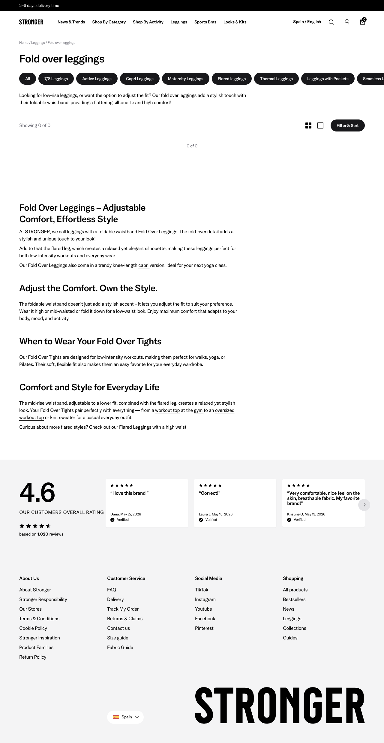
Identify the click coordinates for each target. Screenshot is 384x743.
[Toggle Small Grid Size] (308, 125)
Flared (126, 427)
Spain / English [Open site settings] (307, 21)
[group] (147, 505)
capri (143, 265)
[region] (235, 505)
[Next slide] (364, 505)
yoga (214, 357)
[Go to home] (31, 22)
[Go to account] (346, 22)
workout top (167, 410)
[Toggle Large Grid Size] (320, 125)
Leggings (142, 427)
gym (199, 410)
